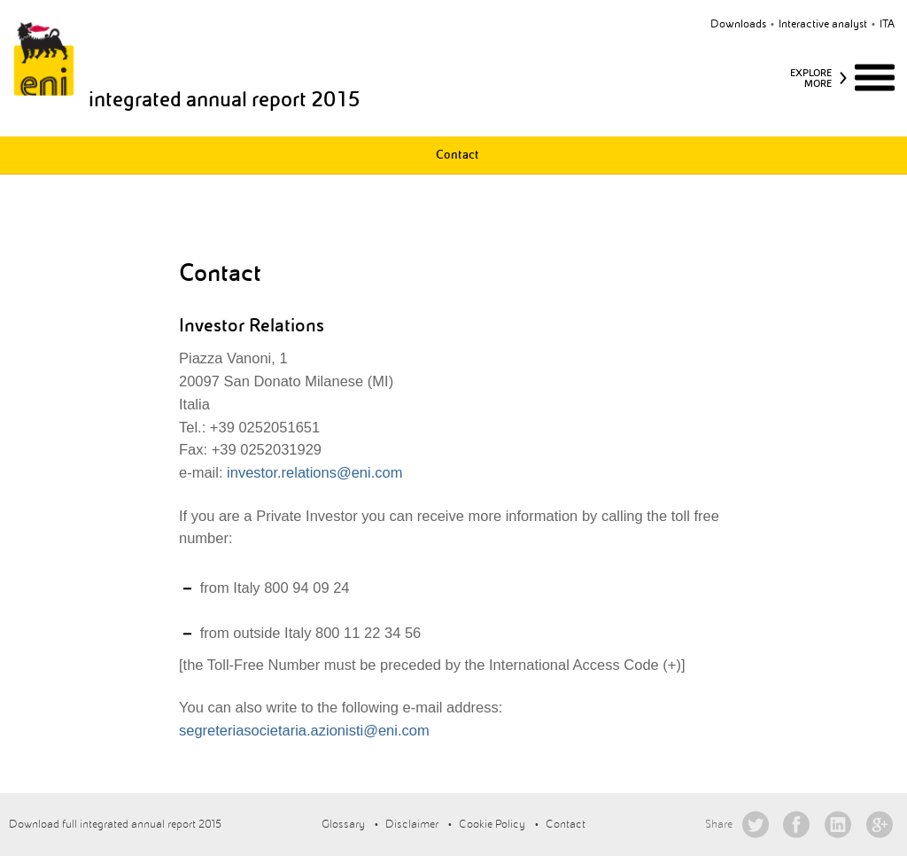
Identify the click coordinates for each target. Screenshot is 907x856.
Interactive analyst (823, 24)
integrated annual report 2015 (224, 99)
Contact (457, 154)
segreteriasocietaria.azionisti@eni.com (304, 730)
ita (887, 24)
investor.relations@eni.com (313, 472)
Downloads (738, 24)
